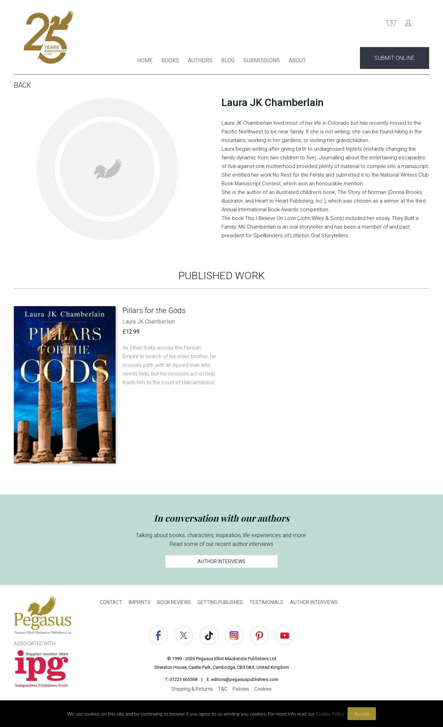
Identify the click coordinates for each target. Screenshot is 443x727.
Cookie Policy (330, 714)
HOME (145, 62)
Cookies (263, 690)
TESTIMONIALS (266, 603)
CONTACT (111, 603)
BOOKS (170, 62)
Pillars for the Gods (154, 312)
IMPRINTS (140, 603)
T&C (222, 690)
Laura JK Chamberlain (149, 323)
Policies (241, 690)
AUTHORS (200, 62)
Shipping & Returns (192, 690)
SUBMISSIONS (261, 62)
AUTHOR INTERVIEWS (221, 563)
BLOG (228, 62)
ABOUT (297, 62)
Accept (361, 714)
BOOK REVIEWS (174, 603)
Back (22, 86)
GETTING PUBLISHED (220, 603)
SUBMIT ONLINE (394, 59)
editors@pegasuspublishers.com (244, 680)
